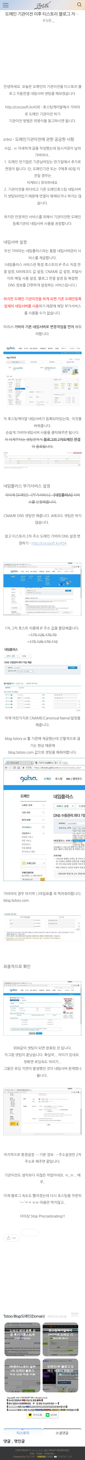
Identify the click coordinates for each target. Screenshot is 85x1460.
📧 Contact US (63, 1456)
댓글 (7, 1441)
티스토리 (23, 1433)
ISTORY (31, 1456)
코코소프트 (37, 1450)
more (74, 1313)
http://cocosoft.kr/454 (49, 543)
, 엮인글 (18, 1441)
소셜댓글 (62, 1433)
